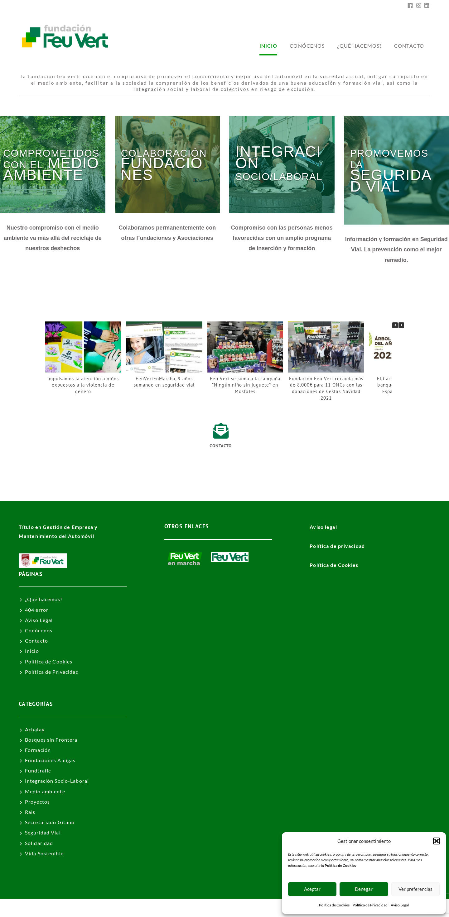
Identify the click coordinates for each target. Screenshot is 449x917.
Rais (30, 812)
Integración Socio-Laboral (57, 781)
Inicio (32, 651)
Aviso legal (323, 527)
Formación (38, 750)
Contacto (409, 46)
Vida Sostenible (44, 853)
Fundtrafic (38, 770)
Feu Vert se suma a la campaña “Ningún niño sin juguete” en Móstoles (245, 384)
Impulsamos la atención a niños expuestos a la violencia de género (83, 384)
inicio (268, 46)
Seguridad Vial (43, 832)
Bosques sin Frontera (51, 740)
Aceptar (312, 889)
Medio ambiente (45, 791)
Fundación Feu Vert (259, 908)
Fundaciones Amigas (50, 760)
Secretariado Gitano (50, 822)
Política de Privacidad (370, 905)
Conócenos (307, 46)
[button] (436, 841)
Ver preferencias (415, 889)
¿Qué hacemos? (359, 46)
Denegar (364, 889)
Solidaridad (39, 843)
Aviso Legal (400, 905)
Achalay (35, 729)
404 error (36, 610)
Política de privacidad (337, 546)
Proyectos (37, 802)
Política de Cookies (334, 905)
